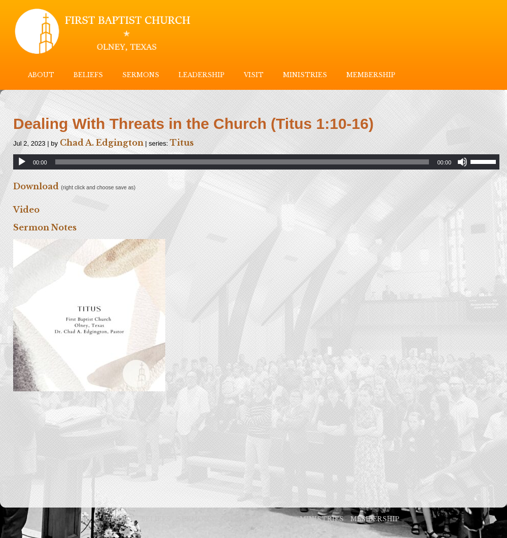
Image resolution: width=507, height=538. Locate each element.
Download (36, 186)
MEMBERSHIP (370, 75)
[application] (256, 162)
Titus (182, 143)
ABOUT (41, 75)
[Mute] (462, 162)
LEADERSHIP (201, 75)
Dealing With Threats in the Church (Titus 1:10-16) (193, 123)
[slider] (242, 161)
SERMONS (140, 75)
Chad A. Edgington (101, 143)
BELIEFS (88, 75)
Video (26, 210)
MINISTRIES (305, 75)
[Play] (22, 162)
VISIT (254, 75)
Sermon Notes (45, 227)
